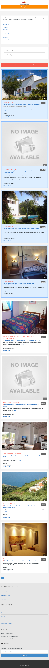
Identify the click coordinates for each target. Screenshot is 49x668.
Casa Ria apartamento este (12, 453)
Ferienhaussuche (5, 595)
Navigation (24, 7)
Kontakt (3, 616)
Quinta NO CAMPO (10, 169)
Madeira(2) (5, 37)
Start (2, 609)
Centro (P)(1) (6, 33)
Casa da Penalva (9, 281)
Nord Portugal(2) (7, 39)
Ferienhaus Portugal (9, 104)
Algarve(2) (5, 27)
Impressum (4, 620)
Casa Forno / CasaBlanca (11, 402)
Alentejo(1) (5, 26)
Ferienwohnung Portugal (10, 283)
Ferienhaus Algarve (21, 104)
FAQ (2, 613)
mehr (5, 110)
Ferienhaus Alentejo (21, 171)
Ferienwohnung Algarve (24, 455)
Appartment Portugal (9, 560)
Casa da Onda (8, 102)
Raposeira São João (9, 504)
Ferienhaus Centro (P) (21, 340)
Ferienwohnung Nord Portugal (26, 283)
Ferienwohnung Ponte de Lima (11, 285)
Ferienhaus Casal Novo (34, 340)
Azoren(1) (5, 29)
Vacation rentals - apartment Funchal (15, 559)
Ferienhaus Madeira (21, 506)
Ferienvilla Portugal (9, 228)
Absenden (24, 655)
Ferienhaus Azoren (20, 404)
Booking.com (6, 24)
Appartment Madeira (22, 560)
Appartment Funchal (34, 560)
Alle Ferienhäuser (5, 592)
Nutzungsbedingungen (6, 623)
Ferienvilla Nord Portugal (22, 228)
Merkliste (3, 599)
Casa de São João (9, 226)
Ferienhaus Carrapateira (34, 104)
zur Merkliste (7, 116)
